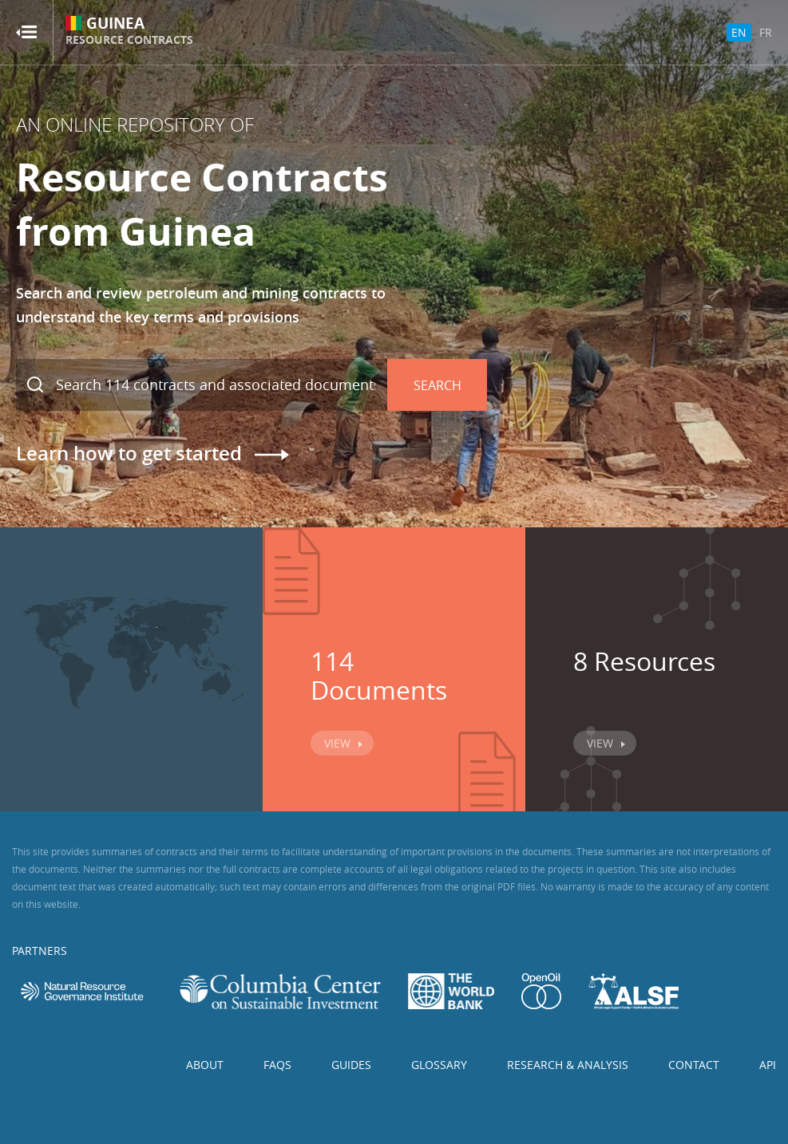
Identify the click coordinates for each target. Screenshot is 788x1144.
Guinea (129, 31)
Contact (693, 1064)
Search (437, 385)
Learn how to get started (129, 453)
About (205, 1064)
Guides (351, 1064)
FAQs (277, 1064)
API (767, 1064)
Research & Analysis (567, 1064)
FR (765, 32)
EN (738, 32)
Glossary (439, 1064)
